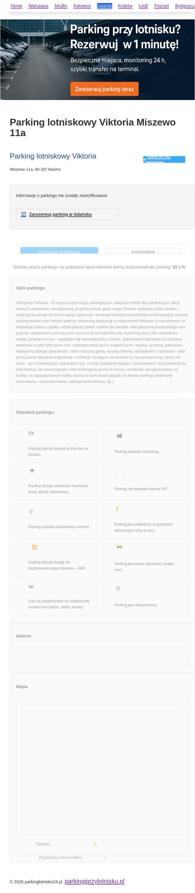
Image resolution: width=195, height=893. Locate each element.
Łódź (143, 5)
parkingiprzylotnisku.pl (95, 881)
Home (16, 5)
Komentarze (143, 251)
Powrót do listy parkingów (159, 159)
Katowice (82, 5)
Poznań (162, 5)
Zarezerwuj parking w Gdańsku (60, 214)
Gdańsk (104, 5)
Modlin (61, 5)
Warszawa (38, 5)
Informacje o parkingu (59, 251)
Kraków (125, 5)
